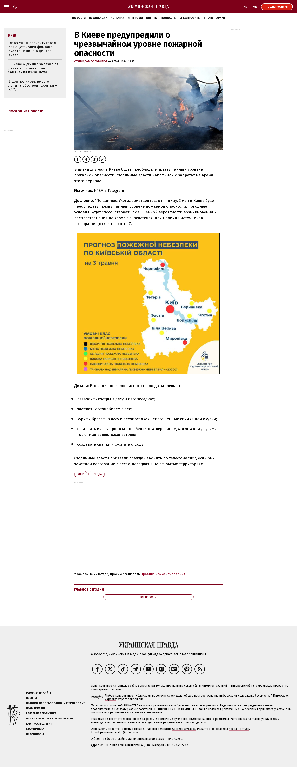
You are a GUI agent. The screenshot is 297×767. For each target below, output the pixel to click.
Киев (80, 474)
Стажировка (35, 728)
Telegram (115, 190)
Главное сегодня (89, 589)
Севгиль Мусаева (184, 729)
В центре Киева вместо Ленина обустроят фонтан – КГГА (32, 85)
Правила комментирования (163, 574)
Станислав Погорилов (91, 61)
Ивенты (152, 18)
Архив (220, 18)
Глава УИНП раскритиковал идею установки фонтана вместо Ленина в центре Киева (32, 49)
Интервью (135, 18)
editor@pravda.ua (126, 732)
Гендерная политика (41, 713)
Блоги (208, 18)
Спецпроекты (190, 18)
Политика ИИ (35, 708)
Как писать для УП (39, 723)
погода (97, 474)
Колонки (117, 18)
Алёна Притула (239, 729)
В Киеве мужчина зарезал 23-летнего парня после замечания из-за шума (33, 68)
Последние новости (26, 111)
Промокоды (35, 734)
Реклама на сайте (38, 692)
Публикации (98, 18)
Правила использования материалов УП (55, 703)
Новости (79, 18)
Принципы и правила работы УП (49, 718)
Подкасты (168, 18)
